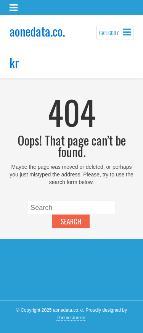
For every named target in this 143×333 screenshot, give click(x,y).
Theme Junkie (70, 317)
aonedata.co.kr (68, 310)
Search (71, 221)
